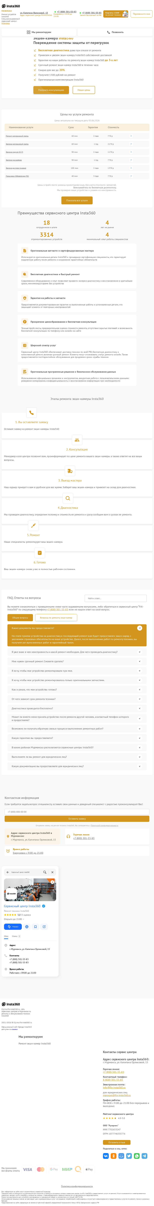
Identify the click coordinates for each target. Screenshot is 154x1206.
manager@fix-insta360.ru (117, 1095)
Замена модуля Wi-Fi (14, 152)
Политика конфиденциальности (77, 1186)
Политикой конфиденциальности (104, 825)
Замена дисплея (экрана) (16, 168)
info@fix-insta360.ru (114, 1087)
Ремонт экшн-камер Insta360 (35, 1043)
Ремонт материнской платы (17, 136)
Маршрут (12, 927)
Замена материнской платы (17, 144)
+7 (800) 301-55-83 (66, 11)
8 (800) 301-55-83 (113, 1079)
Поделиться (106, 1156)
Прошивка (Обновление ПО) (17, 176)
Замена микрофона (14, 160)
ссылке (14, 1029)
